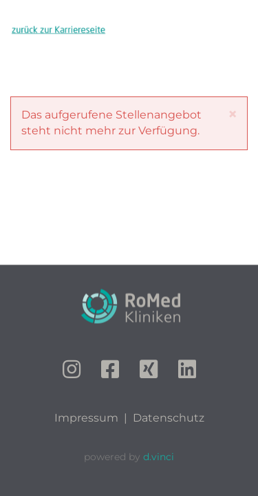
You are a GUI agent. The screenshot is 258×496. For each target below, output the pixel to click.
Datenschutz (168, 417)
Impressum (86, 417)
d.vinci (158, 456)
